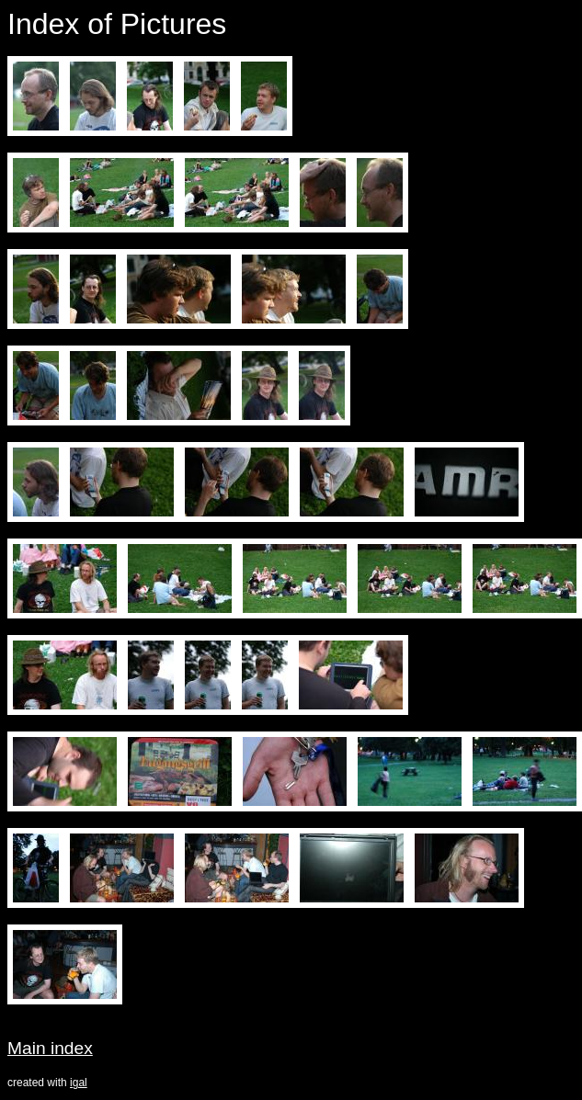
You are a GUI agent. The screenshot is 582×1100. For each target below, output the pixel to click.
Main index (50, 1048)
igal (78, 1082)
